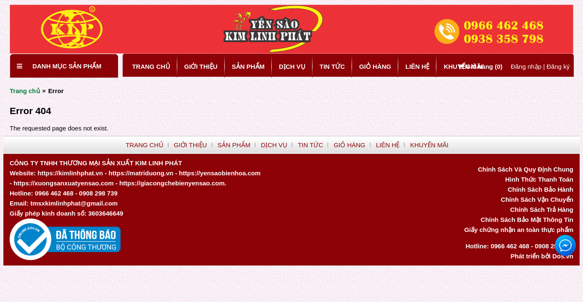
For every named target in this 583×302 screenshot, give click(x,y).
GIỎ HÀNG (375, 66)
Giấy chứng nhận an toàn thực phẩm (518, 229)
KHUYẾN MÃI (429, 144)
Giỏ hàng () (480, 66)
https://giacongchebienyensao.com (172, 183)
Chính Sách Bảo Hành (540, 189)
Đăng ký (558, 66)
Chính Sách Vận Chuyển (537, 199)
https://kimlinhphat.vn (70, 173)
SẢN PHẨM (248, 66)
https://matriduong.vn (141, 173)
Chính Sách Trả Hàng (541, 209)
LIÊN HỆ (417, 66)
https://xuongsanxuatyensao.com (63, 183)
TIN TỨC (332, 66)
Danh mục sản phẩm (66, 66)
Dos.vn (562, 256)
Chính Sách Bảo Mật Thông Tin (527, 219)
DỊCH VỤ (292, 66)
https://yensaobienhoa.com (219, 173)
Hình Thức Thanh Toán (539, 179)
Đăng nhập (526, 66)
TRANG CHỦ (151, 66)
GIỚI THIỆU (201, 66)
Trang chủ (25, 90)
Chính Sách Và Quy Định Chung (525, 169)
